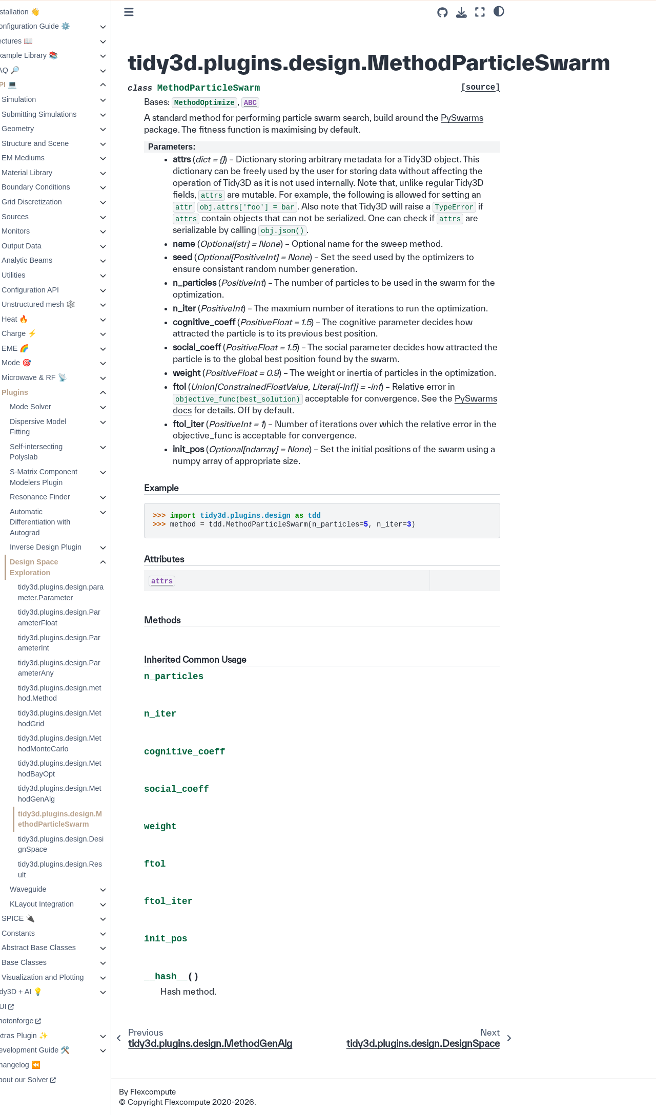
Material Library (47, 173)
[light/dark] (498, 10)
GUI (20, 1006)
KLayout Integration (62, 904)
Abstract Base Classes (59, 947)
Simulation (39, 99)
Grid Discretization (52, 202)
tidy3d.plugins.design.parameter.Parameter (81, 592)
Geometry (38, 128)
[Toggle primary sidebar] (148, 12)
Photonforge (33, 1021)
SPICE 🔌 (38, 918)
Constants (38, 933)
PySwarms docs (224, 433)
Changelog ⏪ (36, 1065)
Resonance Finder (60, 497)
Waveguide (48, 889)
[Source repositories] (442, 12)
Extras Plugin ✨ (40, 1036)
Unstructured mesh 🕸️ (58, 304)
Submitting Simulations (59, 114)
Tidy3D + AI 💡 (38, 991)
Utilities (33, 275)
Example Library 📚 (45, 55)
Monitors (36, 231)
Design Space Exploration (54, 567)
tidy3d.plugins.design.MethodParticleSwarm (80, 819)
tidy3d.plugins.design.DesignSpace (81, 844)
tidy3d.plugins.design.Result (80, 869)
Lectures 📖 (33, 41)
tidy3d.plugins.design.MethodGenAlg (79, 793)
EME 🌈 (35, 348)
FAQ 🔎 (26, 70)
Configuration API (50, 290)
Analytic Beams (47, 260)
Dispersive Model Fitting (58, 426)
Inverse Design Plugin (65, 547)
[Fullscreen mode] (479, 12)
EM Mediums (43, 158)
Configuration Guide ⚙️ (51, 26)
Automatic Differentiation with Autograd (60, 522)
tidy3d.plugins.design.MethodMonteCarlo (79, 743)
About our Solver (40, 1080)
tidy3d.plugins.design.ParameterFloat (79, 617)
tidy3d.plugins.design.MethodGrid (79, 718)
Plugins (35, 392)
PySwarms (185, 129)
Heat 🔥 (35, 319)
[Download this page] (461, 12)
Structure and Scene (55, 143)
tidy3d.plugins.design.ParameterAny (79, 668)
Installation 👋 (36, 12)
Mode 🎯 (36, 363)
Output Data (41, 246)
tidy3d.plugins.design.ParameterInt (79, 643)
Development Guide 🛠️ (51, 1050)
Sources (35, 217)
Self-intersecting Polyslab (56, 452)
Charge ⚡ (39, 333)
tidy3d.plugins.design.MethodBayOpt (79, 768)
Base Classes (44, 962)
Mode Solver (50, 407)
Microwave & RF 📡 (54, 377)
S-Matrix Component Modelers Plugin (63, 477)
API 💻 (25, 84)
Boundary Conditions (56, 187)
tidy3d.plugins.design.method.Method (79, 693)
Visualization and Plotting (63, 977)
